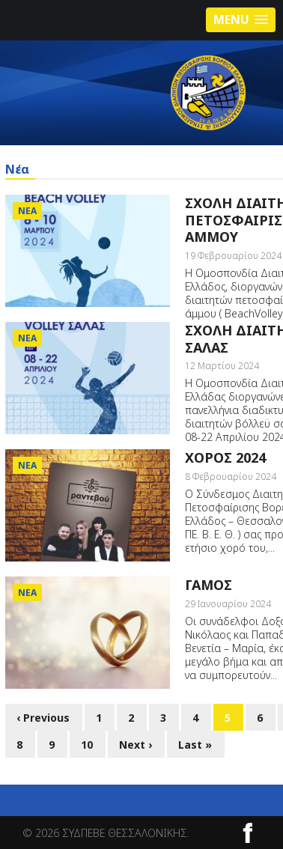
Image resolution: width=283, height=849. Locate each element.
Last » (195, 744)
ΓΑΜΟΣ (208, 585)
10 (87, 744)
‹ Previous (43, 717)
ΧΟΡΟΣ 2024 (225, 457)
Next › (135, 744)
